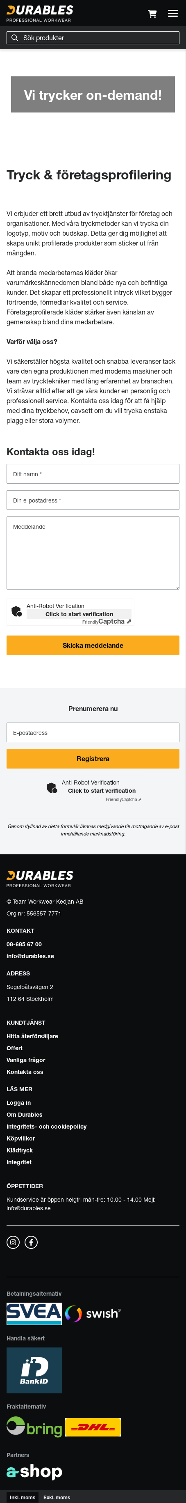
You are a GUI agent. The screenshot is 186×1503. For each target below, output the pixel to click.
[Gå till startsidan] (40, 13)
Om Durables (25, 1114)
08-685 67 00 (24, 944)
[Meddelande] (93, 553)
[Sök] (93, 37)
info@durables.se (30, 956)
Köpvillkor (21, 1138)
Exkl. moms (56, 1497)
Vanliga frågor (26, 1059)
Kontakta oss (25, 1071)
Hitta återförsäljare (32, 1036)
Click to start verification (79, 614)
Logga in (19, 1102)
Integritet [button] (19, 1162)
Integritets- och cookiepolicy (46, 1126)
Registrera (93, 758)
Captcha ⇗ (107, 621)
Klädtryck (20, 1150)
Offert (15, 1048)
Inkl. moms (22, 1497)
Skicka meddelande (105, 648)
